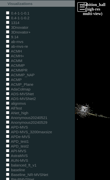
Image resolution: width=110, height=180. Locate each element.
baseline (15, 170)
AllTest (14, 108)
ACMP (14, 80)
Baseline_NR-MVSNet (27, 174)
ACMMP (15, 65)
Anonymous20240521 (26, 118)
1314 (12, 22)
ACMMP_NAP (20, 75)
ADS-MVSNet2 (21, 98)
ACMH (14, 51)
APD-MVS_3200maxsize (29, 132)
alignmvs (16, 103)
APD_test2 (17, 146)
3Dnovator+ (18, 32)
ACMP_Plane (19, 84)
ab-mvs (14, 42)
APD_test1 (17, 141)
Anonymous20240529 (26, 122)
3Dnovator (17, 27)
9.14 (12, 37)
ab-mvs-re (17, 46)
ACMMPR (17, 70)
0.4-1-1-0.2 (17, 18)
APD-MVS (17, 127)
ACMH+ (15, 56)
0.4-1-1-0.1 (17, 13)
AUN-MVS (17, 160)
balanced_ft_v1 (21, 165)
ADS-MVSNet (20, 94)
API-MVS (16, 151)
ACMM (14, 60)
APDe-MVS (18, 136)
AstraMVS (17, 156)
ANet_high (17, 113)
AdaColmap (18, 89)
